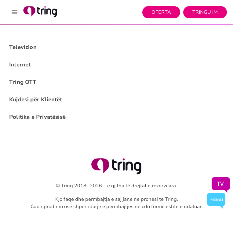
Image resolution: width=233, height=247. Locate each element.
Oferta (161, 12)
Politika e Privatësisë (37, 117)
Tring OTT (23, 82)
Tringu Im (205, 12)
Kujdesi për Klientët (35, 99)
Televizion (23, 47)
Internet (20, 64)
